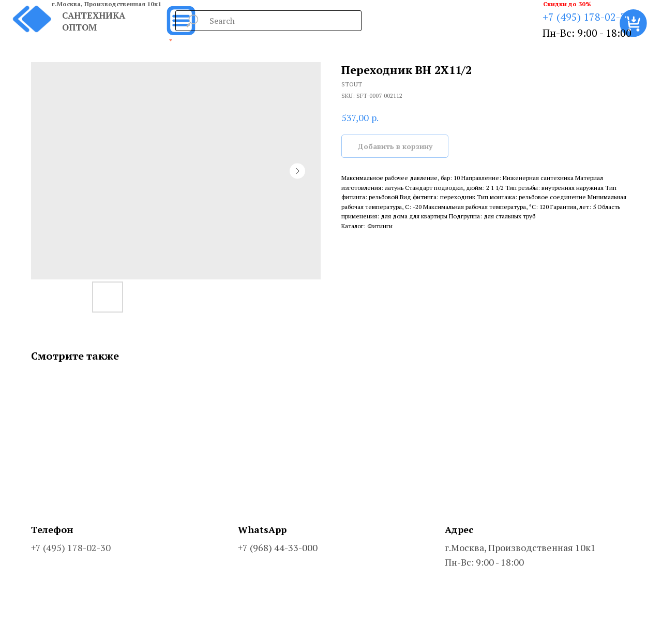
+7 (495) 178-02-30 (587, 17)
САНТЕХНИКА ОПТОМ (93, 21)
